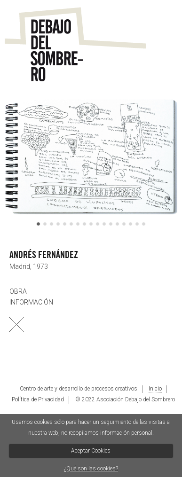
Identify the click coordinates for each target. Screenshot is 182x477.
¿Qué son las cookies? (91, 468)
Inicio (155, 388)
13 (117, 224)
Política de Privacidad (38, 399)
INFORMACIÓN (31, 302)
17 (144, 224)
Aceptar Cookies (91, 450)
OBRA (18, 291)
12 (111, 224)
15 (130, 224)
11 (104, 224)
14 (124, 224)
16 (137, 224)
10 (97, 224)
